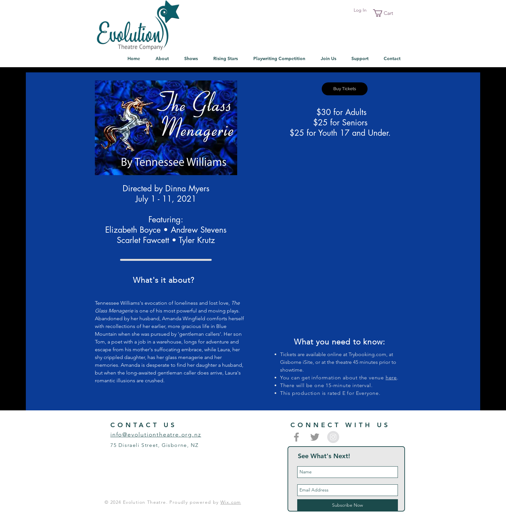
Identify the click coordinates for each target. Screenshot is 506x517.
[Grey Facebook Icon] (296, 437)
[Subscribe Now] (347, 505)
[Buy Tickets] (345, 88)
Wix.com (230, 502)
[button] (387, 13)
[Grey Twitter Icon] (315, 437)
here (391, 378)
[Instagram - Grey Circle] (333, 437)
